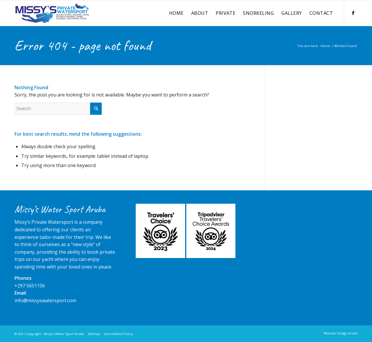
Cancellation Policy (118, 334)
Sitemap (93, 334)
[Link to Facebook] (353, 12)
